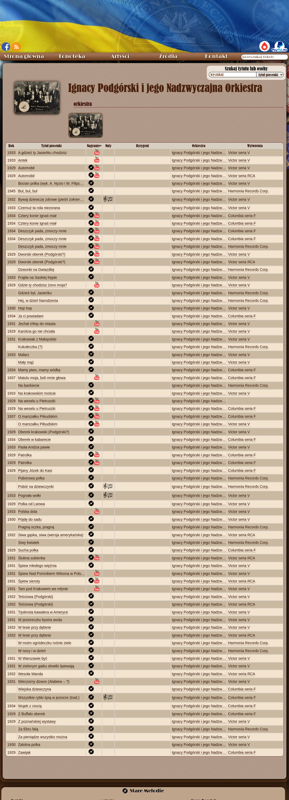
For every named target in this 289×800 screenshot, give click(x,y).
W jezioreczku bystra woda (40, 620)
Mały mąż (26, 362)
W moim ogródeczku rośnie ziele (44, 643)
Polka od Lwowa (31, 504)
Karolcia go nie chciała (36, 331)
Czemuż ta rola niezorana (39, 208)
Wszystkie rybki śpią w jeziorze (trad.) (48, 697)
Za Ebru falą (28, 729)
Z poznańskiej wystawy (37, 721)
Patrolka (25, 455)
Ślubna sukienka (31, 558)
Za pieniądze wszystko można (42, 737)
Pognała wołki (29, 495)
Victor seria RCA (241, 176)
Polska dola (27, 511)
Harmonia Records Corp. (248, 191)
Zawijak (24, 752)
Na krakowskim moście (37, 393)
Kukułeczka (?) (30, 347)
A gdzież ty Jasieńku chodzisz (42, 153)
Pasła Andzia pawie (34, 447)
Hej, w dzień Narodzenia (38, 300)
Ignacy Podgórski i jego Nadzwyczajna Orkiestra (211, 153)
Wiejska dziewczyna (34, 689)
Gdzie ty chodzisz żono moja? (42, 285)
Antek (23, 160)
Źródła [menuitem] (168, 56)
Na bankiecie (28, 385)
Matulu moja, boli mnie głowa (42, 378)
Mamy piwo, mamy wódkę (39, 370)
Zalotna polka (29, 744)
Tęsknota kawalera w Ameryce (43, 612)
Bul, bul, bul (27, 191)
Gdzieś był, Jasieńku (35, 293)
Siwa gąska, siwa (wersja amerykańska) (50, 535)
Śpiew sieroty (29, 581)
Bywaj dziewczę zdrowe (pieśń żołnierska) (52, 199)
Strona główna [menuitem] (24, 56)
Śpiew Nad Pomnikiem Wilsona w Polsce (51, 573)
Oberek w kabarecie (34, 439)
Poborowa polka (31, 478)
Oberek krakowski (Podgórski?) (43, 432)
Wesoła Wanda (30, 674)
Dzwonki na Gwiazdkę (36, 269)
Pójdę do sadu (30, 519)
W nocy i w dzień (32, 651)
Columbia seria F (242, 216)
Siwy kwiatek (28, 542)
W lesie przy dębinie (34, 627)
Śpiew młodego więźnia (37, 566)
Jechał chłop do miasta (36, 324)
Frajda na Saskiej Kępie (37, 277)
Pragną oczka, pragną (36, 527)
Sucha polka (28, 550)
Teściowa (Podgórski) (35, 597)
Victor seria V (239, 153)
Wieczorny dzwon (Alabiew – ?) (43, 681)
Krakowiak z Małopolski (37, 339)
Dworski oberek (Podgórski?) (41, 254)
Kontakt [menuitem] (216, 56)
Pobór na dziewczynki (36, 486)
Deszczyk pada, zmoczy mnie (42, 231)
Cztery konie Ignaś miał (37, 216)
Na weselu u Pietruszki (36, 401)
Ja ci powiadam (31, 316)
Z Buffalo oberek (31, 714)
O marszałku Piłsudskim (37, 416)
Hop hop (25, 308)
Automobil (26, 168)
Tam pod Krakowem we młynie (43, 589)
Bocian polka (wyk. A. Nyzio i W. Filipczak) (52, 183)
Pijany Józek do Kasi (35, 470)
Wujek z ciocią (30, 706)
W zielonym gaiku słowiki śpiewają (46, 666)
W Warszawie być (32, 658)
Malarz (23, 355)
